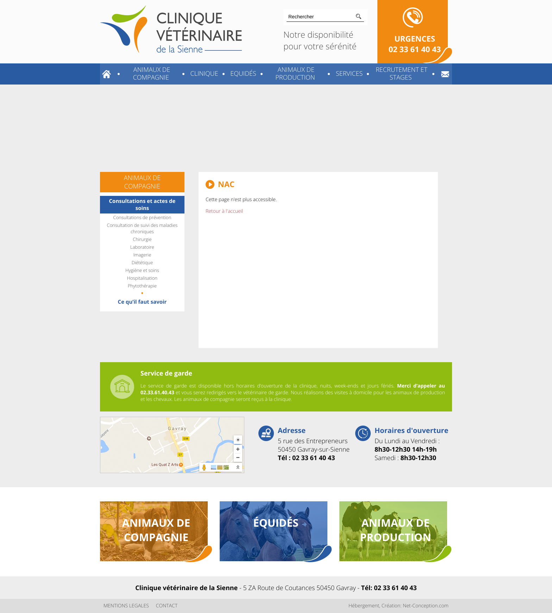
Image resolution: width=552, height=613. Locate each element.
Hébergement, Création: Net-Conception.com (398, 605)
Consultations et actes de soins (142, 205)
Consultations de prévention (142, 217)
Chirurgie (142, 239)
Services (348, 73)
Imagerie (142, 255)
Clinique (203, 73)
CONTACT (166, 605)
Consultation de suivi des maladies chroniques (142, 228)
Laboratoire (142, 247)
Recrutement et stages (400, 74)
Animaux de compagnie (151, 74)
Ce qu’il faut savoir (142, 301)
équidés (276, 522)
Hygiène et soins (142, 270)
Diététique (142, 262)
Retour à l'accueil (224, 211)
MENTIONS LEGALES (126, 605)
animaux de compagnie (156, 529)
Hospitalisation (142, 278)
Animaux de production (295, 74)
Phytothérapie (142, 286)
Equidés (242, 73)
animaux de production (395, 529)
